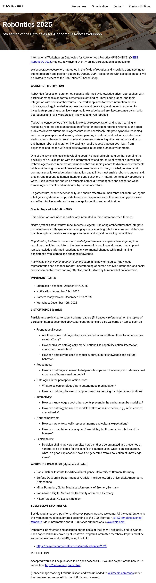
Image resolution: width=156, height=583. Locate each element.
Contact (118, 6)
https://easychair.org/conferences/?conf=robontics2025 (72, 546)
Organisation (100, 6)
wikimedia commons (121, 573)
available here (115, 522)
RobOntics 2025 (13, 6)
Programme (78, 6)
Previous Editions (139, 6)
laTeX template (122, 517)
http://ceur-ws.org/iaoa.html (62, 565)
